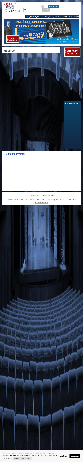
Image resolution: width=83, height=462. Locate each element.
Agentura (57, 16)
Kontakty (76, 16)
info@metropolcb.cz (41, 203)
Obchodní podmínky (47, 195)
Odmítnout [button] (63, 456)
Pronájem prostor (42, 16)
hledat (46, 10)
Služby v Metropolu (66, 16)
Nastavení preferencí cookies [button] (22, 458)
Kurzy (51, 16)
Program (33, 16)
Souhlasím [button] (75, 456)
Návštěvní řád (34, 195)
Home (27, 16)
